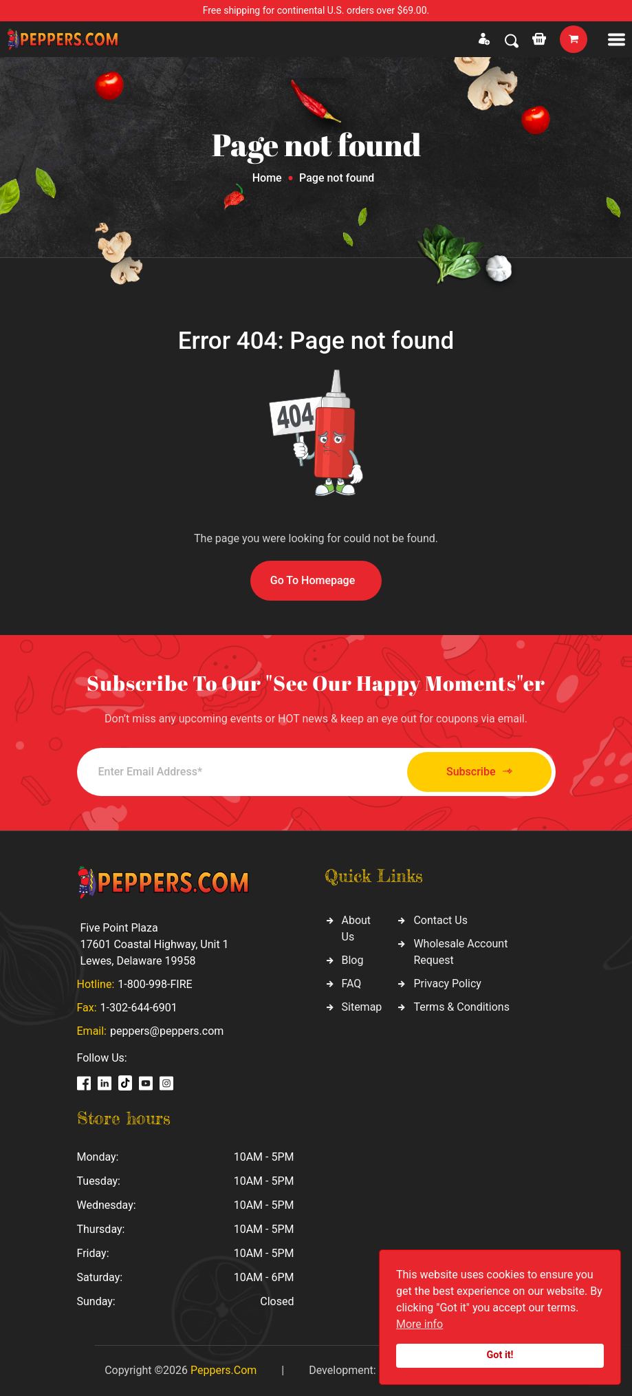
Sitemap (362, 1006)
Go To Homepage (313, 580)
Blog (353, 960)
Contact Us (440, 920)
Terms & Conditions (461, 1006)
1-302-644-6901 (138, 1007)
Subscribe (479, 771)
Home (267, 177)
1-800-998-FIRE (155, 984)
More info (419, 1324)
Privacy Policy (447, 983)
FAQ (352, 983)
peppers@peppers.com (167, 1031)
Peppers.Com (223, 1370)
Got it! (500, 1355)
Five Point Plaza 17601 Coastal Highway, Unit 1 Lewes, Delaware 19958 (154, 944)
